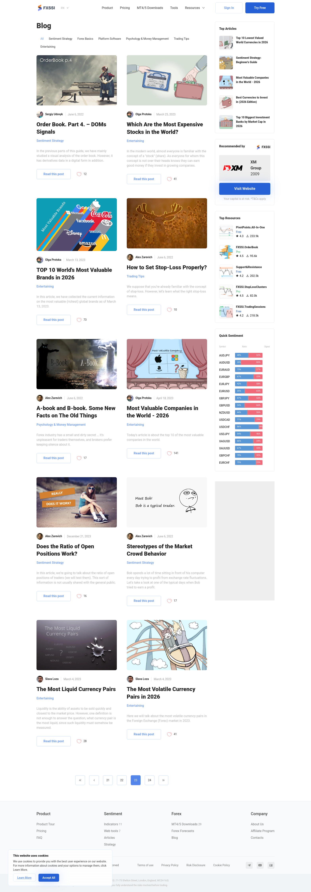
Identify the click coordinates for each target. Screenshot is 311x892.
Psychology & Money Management (147, 38)
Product (107, 8)
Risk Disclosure (195, 865)
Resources (192, 8)
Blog (175, 838)
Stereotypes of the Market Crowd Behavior (159, 550)
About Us (257, 824)
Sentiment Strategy (60, 38)
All (42, 38)
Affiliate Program (263, 831)
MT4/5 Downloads (150, 8)
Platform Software (109, 38)
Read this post (53, 174)
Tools (174, 8)
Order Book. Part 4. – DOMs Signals (71, 128)
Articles (109, 838)
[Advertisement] (245, 540)
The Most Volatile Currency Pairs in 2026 (161, 693)
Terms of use (145, 865)
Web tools (112, 831)
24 (149, 780)
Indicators (113, 824)
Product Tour (45, 824)
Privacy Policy (169, 865)
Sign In (229, 8)
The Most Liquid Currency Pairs (76, 689)
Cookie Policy (221, 865)
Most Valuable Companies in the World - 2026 (162, 412)
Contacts (257, 838)
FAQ (39, 838)
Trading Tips (181, 38)
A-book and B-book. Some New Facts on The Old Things (75, 412)
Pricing (125, 8)
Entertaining (47, 46)
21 (107, 780)
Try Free (260, 8)
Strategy (110, 844)
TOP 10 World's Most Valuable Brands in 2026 (74, 274)
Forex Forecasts (183, 831)
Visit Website (244, 188)
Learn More (24, 877)
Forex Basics (85, 38)
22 (121, 780)
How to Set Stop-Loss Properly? (167, 267)
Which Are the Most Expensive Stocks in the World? (165, 128)
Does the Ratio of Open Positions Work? (65, 550)
